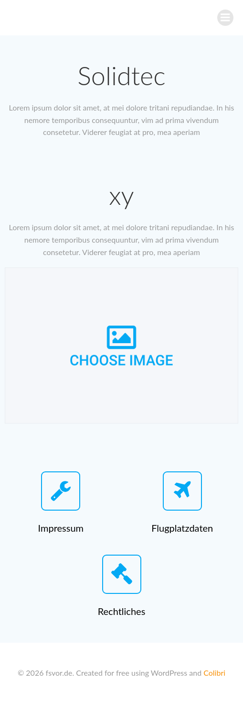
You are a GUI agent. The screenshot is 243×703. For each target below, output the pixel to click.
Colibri (214, 672)
